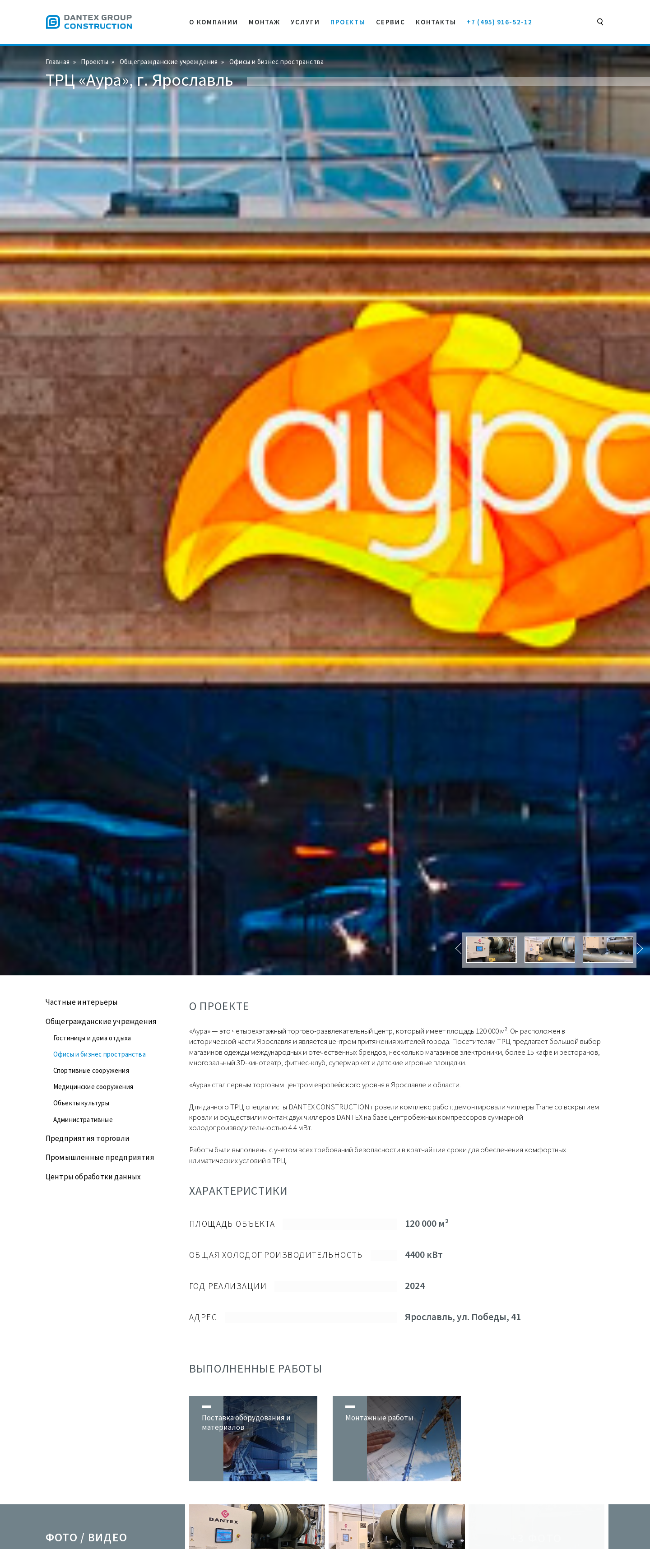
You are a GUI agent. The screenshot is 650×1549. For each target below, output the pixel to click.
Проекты (94, 61)
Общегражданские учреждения (169, 61)
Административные (83, 1119)
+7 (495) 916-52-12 (499, 22)
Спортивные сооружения (91, 1070)
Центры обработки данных (93, 1177)
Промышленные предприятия (100, 1157)
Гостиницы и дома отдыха (92, 1038)
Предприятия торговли (88, 1138)
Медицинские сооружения (93, 1086)
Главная (58, 61)
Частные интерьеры (82, 1002)
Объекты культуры (81, 1103)
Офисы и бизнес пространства (276, 61)
